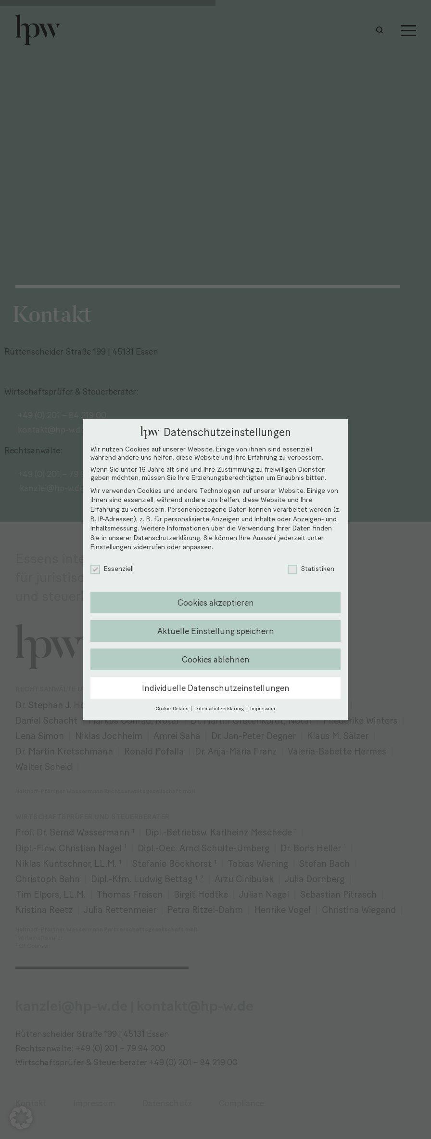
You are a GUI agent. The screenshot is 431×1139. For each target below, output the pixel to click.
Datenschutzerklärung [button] (219, 708)
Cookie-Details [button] (173, 708)
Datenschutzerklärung (167, 538)
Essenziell (112, 569)
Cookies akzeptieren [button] (215, 602)
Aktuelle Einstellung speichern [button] (215, 631)
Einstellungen (110, 547)
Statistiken (311, 569)
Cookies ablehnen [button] (216, 659)
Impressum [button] (262, 708)
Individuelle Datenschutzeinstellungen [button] (216, 688)
